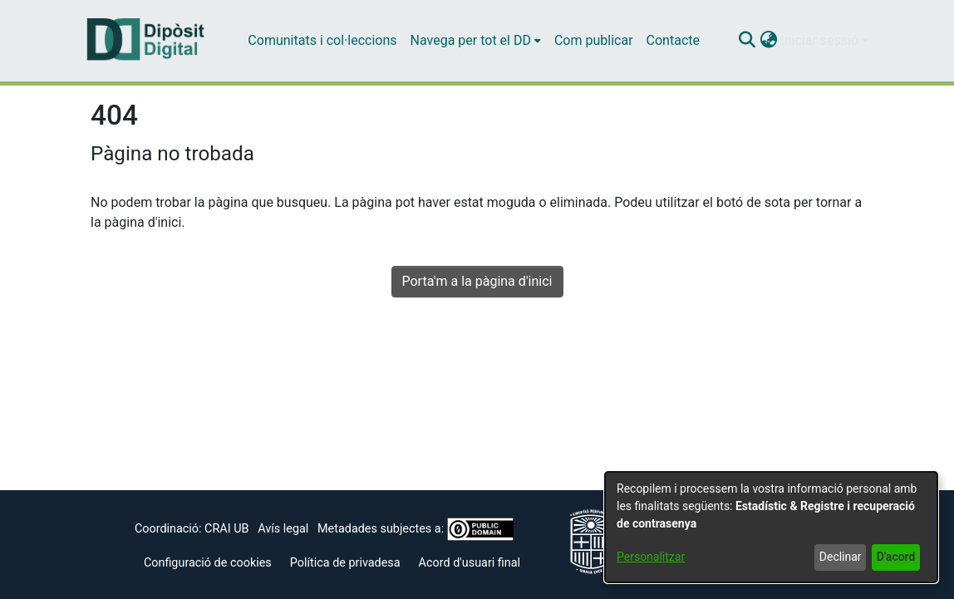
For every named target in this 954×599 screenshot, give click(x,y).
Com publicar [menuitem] (593, 40)
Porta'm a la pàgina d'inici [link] (477, 281)
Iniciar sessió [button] (821, 40)
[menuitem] (476, 40)
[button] (746, 41)
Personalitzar (651, 556)
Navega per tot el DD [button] (471, 40)
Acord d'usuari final (470, 563)
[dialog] (771, 527)
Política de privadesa (345, 563)
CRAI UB (226, 529)
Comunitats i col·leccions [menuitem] (322, 40)
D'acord (896, 556)
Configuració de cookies (208, 563)
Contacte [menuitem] (673, 40)
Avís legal (283, 529)
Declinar (840, 556)
